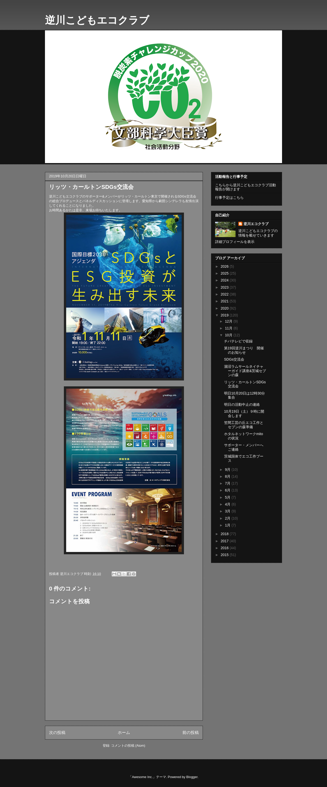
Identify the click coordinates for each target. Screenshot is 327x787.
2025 (225, 273)
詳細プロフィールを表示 (234, 242)
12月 (229, 321)
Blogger (191, 777)
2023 (225, 287)
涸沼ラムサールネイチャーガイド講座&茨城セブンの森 (245, 370)
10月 (229, 335)
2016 (225, 548)
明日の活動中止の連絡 (242, 404)
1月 (228, 525)
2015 (225, 555)
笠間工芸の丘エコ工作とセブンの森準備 (243, 425)
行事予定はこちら (229, 197)
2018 (225, 534)
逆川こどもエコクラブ (97, 20)
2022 (225, 294)
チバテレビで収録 (238, 341)
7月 (228, 483)
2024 (225, 280)
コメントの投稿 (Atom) (128, 745)
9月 (228, 470)
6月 (228, 490)
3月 (228, 511)
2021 (225, 301)
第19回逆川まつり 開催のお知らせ (244, 350)
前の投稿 (190, 732)
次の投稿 (57, 732)
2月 (228, 518)
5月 (228, 497)
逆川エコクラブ (255, 224)
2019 (225, 315)
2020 (225, 308)
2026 (225, 266)
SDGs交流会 (234, 359)
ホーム (124, 732)
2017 (225, 541)
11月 (229, 328)
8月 (228, 476)
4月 (228, 504)
